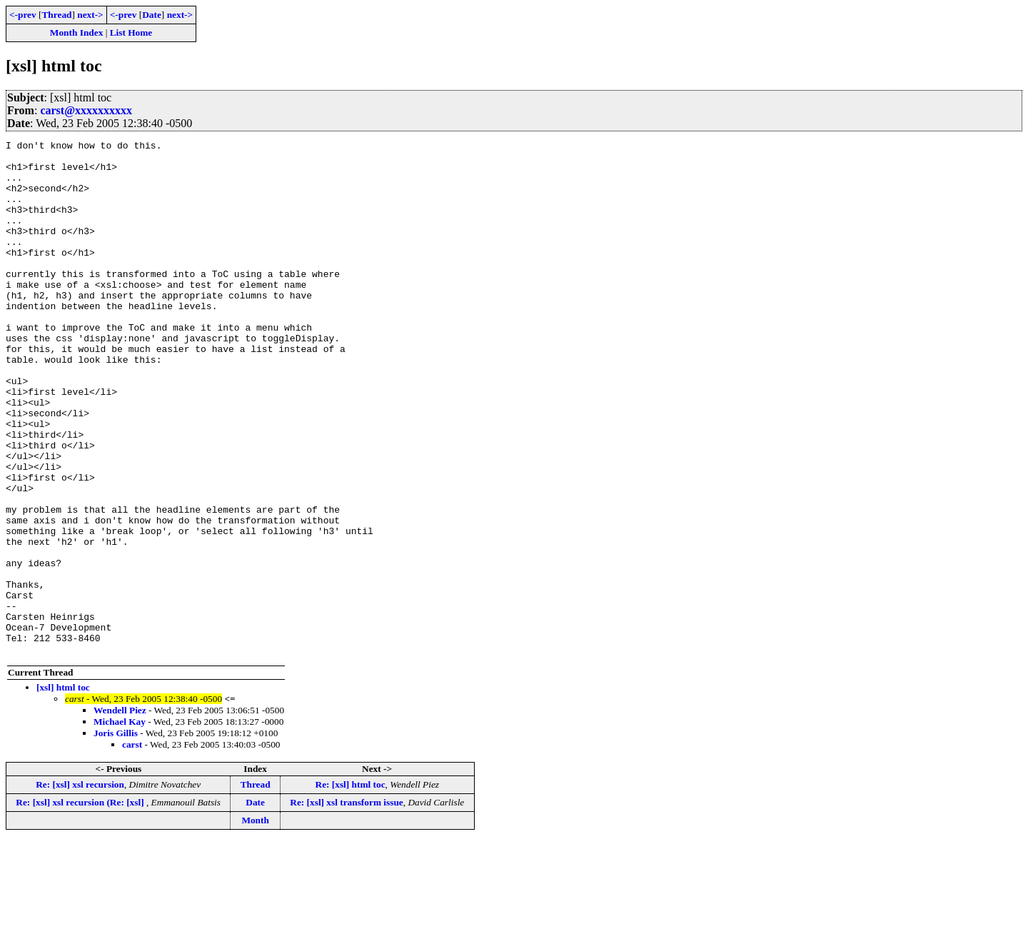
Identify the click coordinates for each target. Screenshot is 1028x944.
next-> (90, 14)
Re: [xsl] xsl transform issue (346, 905)
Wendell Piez (120, 813)
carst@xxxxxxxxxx (86, 110)
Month (255, 923)
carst (132, 847)
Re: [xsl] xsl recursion (80, 887)
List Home (131, 32)
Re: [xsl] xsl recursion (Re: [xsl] (81, 905)
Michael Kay (120, 824)
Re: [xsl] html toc (351, 887)
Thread (56, 14)
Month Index (76, 32)
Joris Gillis (116, 835)
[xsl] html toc (63, 790)
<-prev (22, 14)
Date (151, 14)
